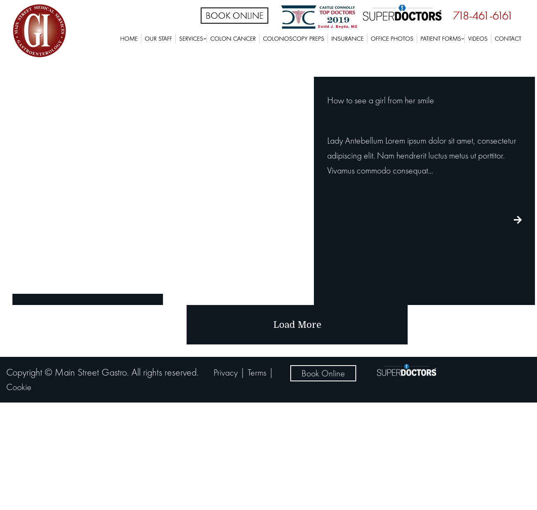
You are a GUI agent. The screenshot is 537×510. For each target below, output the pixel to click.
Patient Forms (440, 38)
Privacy (226, 372)
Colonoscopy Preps (293, 38)
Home (129, 38)
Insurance (347, 38)
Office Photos (392, 38)
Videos (478, 38)
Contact (508, 38)
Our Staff (158, 38)
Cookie (19, 387)
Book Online (234, 16)
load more (297, 325)
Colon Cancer (233, 38)
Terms (257, 372)
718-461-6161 (483, 15)
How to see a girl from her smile (380, 100)
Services (191, 38)
